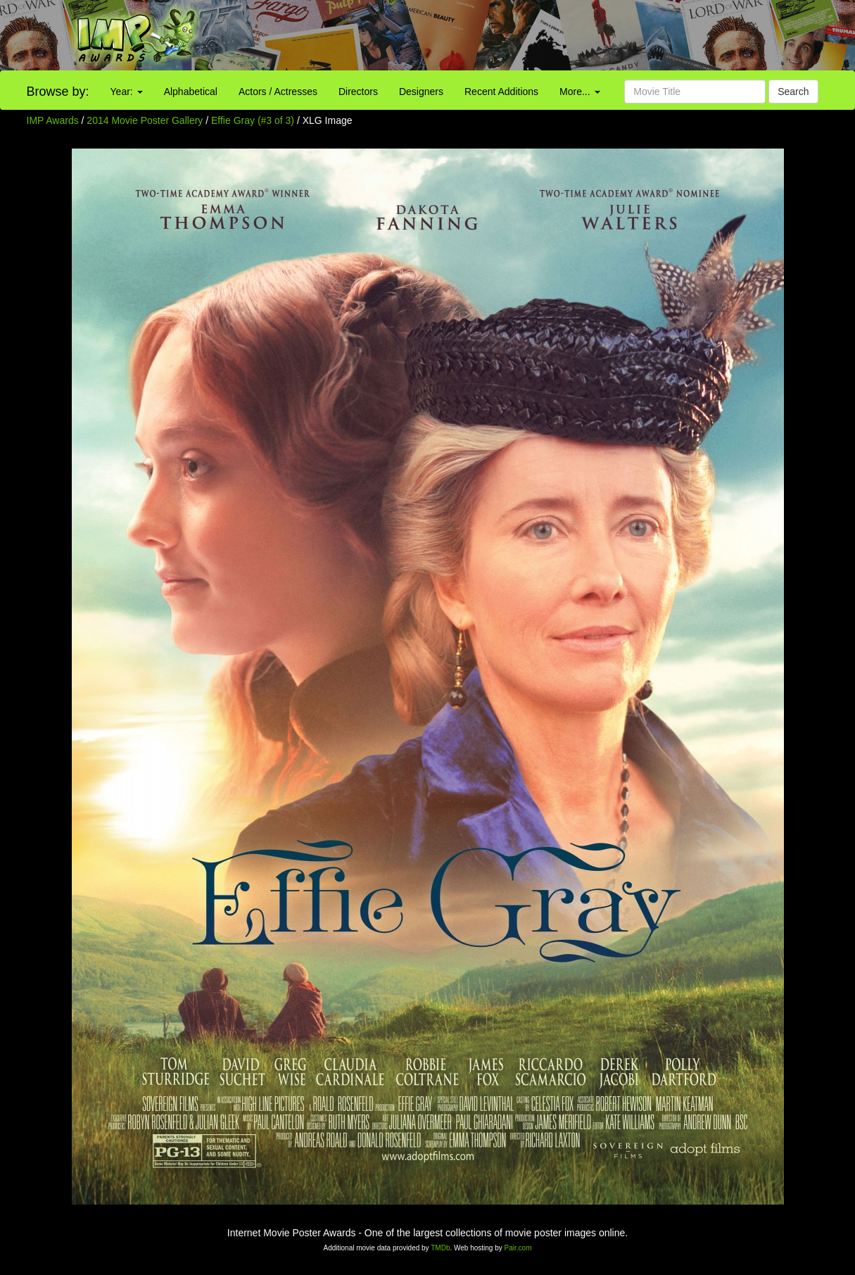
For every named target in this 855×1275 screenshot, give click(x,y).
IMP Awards (53, 120)
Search (793, 91)
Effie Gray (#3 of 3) (252, 120)
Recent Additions (501, 91)
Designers (421, 91)
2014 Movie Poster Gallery (145, 120)
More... (579, 91)
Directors (358, 91)
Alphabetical (190, 91)
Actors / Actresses (278, 91)
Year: (126, 91)
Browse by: (58, 91)
